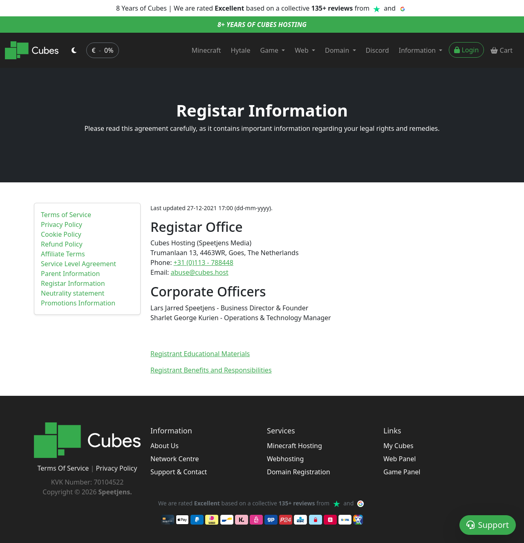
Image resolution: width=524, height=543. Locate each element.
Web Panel (399, 458)
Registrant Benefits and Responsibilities (211, 370)
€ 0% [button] (102, 50)
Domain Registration (298, 471)
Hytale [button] (241, 50)
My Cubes (398, 445)
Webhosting (285, 458)
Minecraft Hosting (294, 445)
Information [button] (418, 50)
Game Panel (401, 471)
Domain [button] (338, 50)
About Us (164, 445)
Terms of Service (66, 214)
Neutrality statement (72, 293)
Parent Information (70, 273)
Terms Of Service (63, 468)
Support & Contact (178, 471)
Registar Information (73, 283)
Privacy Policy (61, 224)
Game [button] (270, 50)
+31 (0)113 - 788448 (203, 262)
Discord (377, 50)
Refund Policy (62, 244)
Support (487, 524)
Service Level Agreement (78, 263)
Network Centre (174, 458)
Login (466, 49)
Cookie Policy (61, 234)
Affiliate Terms (63, 253)
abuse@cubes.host (199, 272)
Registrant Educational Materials (200, 353)
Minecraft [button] (206, 50)
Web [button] (302, 50)
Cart (501, 50)
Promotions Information (78, 302)
